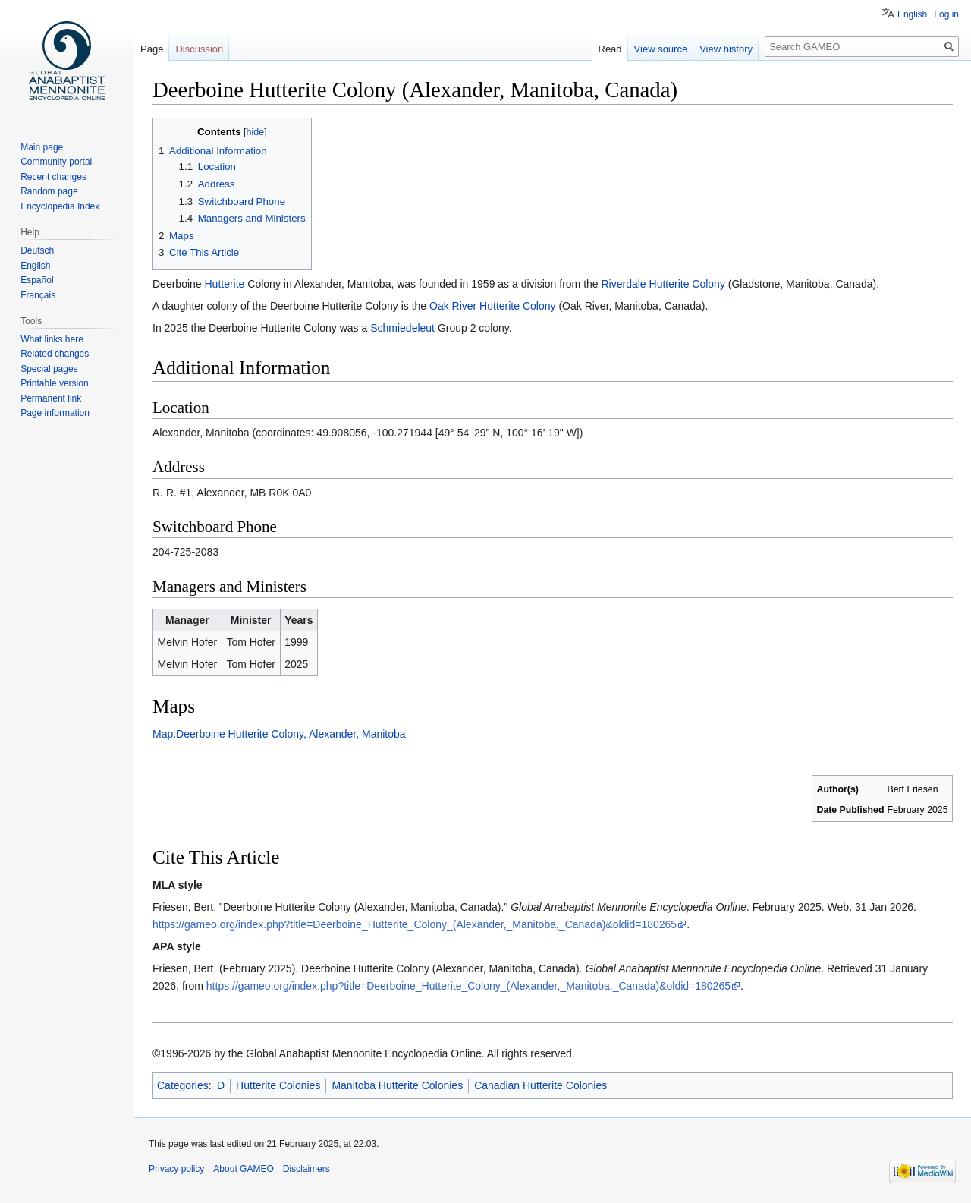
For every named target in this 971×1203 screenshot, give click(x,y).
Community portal (56, 161)
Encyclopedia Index (59, 206)
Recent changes (53, 177)
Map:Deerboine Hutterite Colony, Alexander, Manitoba (279, 734)
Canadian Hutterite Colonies (540, 1085)
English (912, 14)
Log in (946, 14)
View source (661, 49)
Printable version (54, 383)
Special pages (48, 369)
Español (36, 280)
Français (37, 295)
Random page (48, 191)
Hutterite (225, 284)
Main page (41, 147)
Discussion (199, 49)
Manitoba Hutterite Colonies (397, 1085)
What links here (51, 339)
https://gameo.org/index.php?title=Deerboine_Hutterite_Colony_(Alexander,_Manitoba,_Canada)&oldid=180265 (414, 924)
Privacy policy (176, 1169)
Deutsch (37, 250)
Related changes (54, 353)
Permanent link (50, 398)
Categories (183, 1085)
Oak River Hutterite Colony (492, 306)
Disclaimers (306, 1169)
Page (151, 49)
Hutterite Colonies (278, 1085)
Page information (55, 413)
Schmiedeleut (402, 328)
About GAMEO (243, 1169)
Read (610, 49)
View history (726, 49)
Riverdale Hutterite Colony (663, 284)
